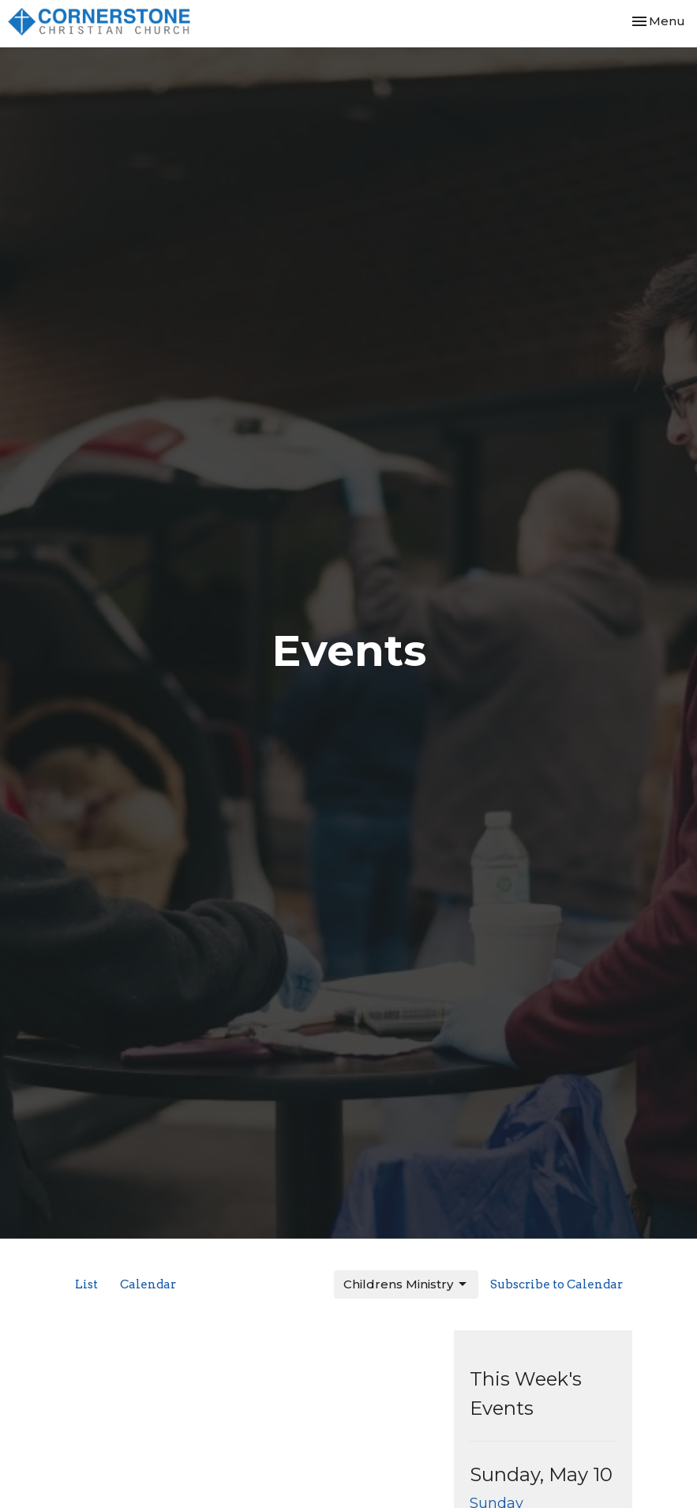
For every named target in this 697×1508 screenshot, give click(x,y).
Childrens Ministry (406, 1284)
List (86, 1284)
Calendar (148, 1284)
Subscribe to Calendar (556, 1284)
